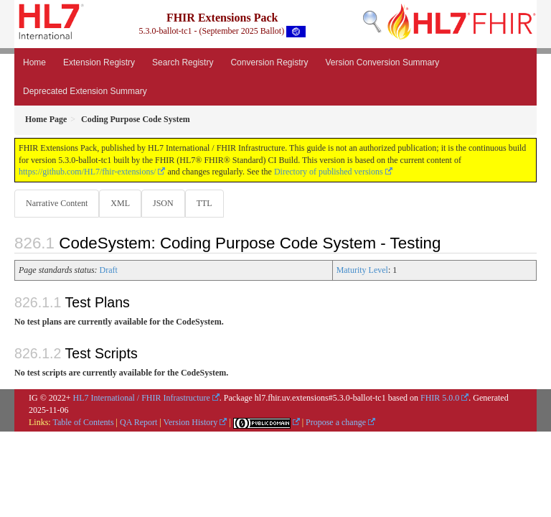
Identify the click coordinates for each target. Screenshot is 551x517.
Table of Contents (82, 422)
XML (120, 203)
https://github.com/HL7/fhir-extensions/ (87, 172)
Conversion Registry (269, 62)
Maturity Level (362, 270)
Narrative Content (57, 203)
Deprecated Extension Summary (85, 91)
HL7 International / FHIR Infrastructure (141, 398)
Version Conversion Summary (382, 62)
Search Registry (182, 62)
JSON (163, 203)
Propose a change (336, 422)
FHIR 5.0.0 (439, 398)
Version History (191, 422)
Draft (109, 270)
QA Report (138, 422)
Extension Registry (99, 62)
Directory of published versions (328, 172)
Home (34, 62)
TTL (204, 203)
